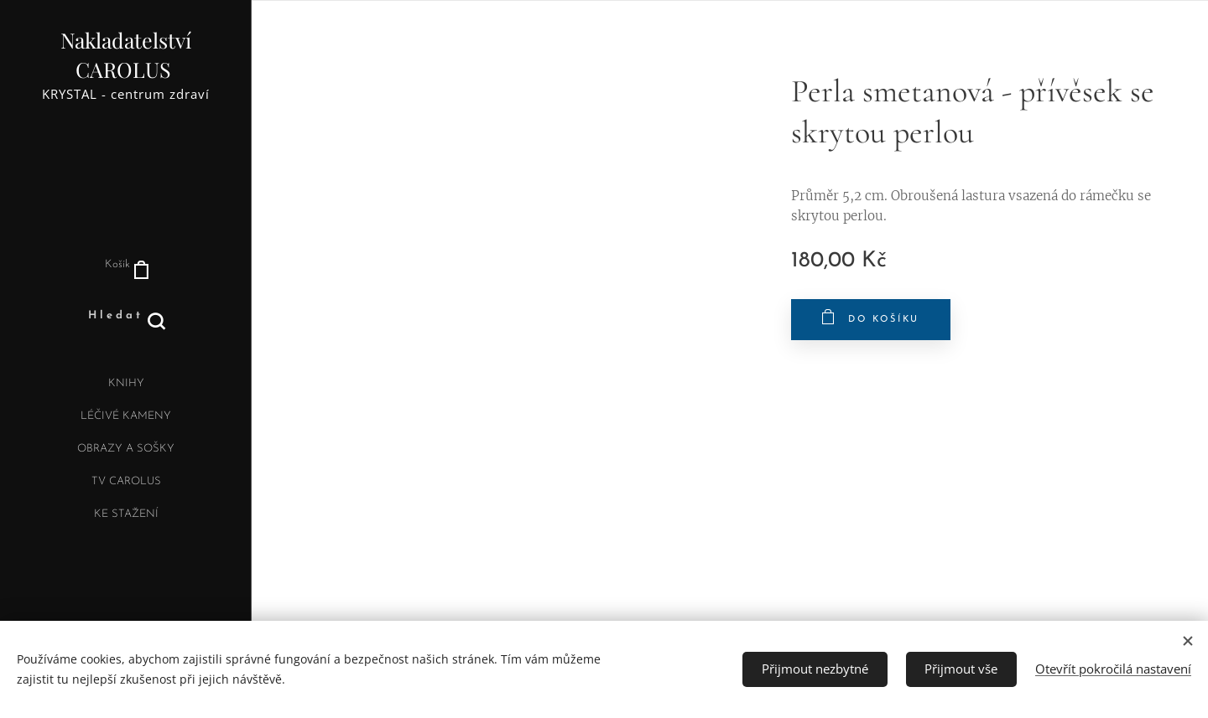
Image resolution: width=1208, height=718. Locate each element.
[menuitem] (126, 385)
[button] (126, 316)
